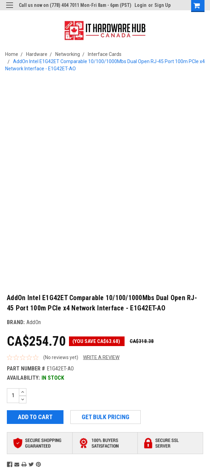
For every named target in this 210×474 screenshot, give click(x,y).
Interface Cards (104, 54)
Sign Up (162, 5)
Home (11, 54)
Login (141, 5)
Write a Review (101, 357)
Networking (67, 54)
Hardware (36, 54)
